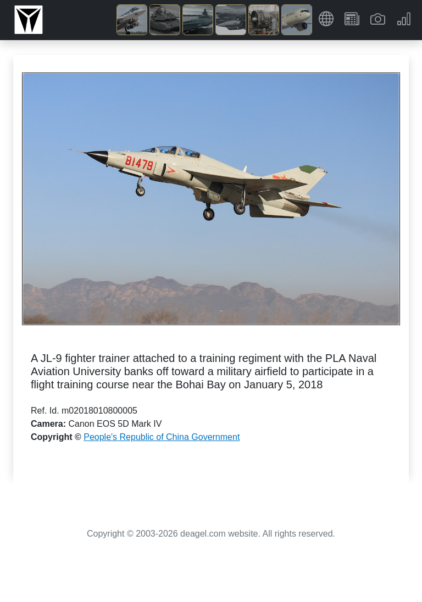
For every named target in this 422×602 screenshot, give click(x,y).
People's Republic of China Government (162, 437)
